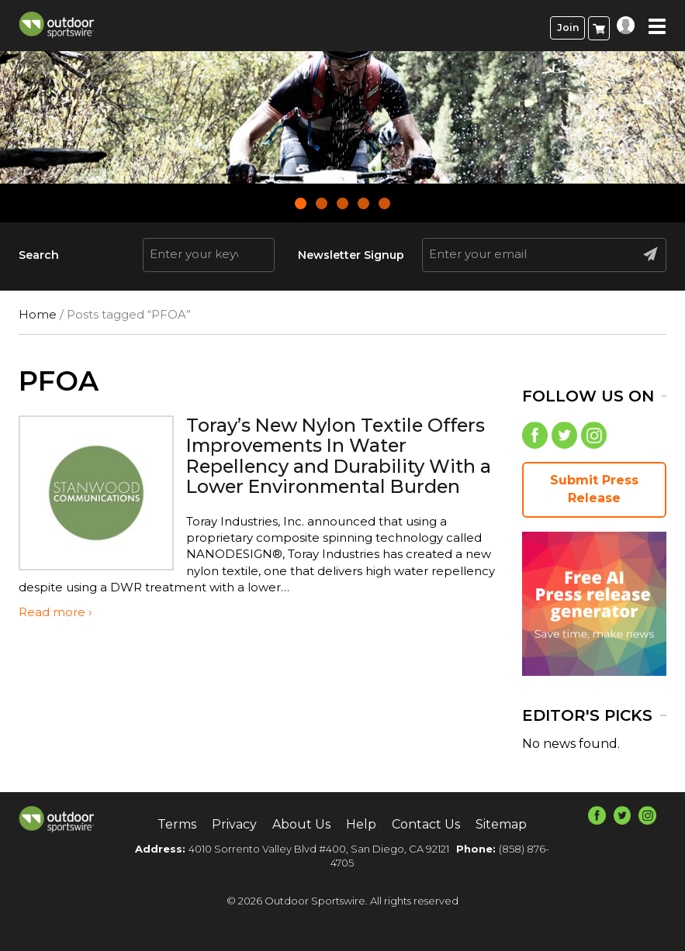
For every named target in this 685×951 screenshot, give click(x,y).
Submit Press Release (594, 489)
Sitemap (501, 824)
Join (568, 27)
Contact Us (426, 824)
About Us (301, 824)
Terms (176, 824)
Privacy (234, 824)
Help (361, 824)
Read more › (55, 612)
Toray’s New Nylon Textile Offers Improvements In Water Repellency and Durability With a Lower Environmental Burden (340, 456)
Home (38, 314)
